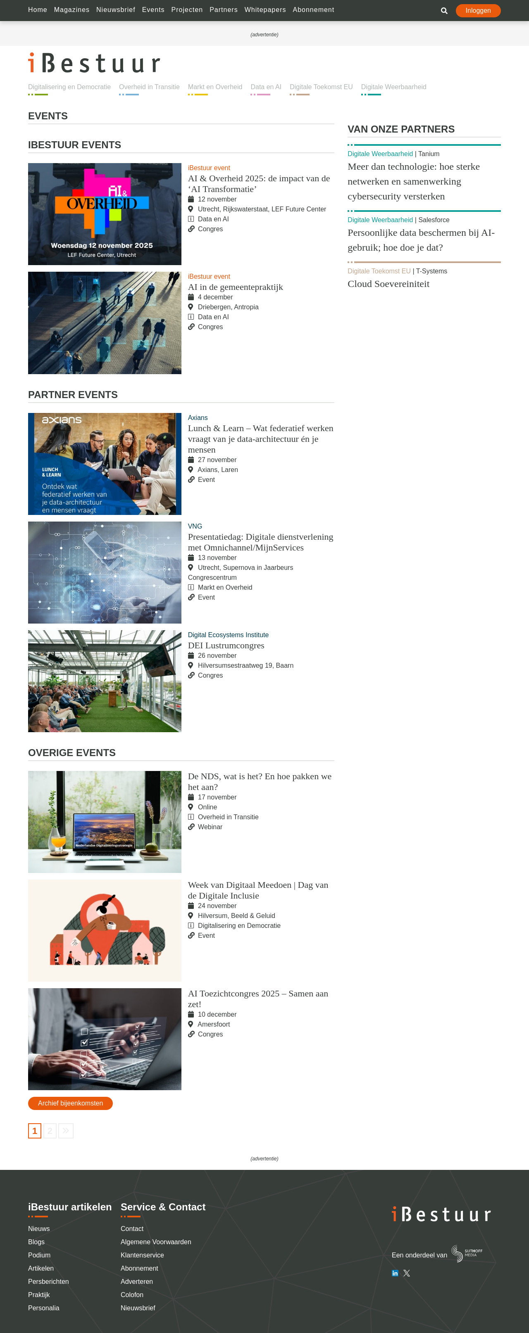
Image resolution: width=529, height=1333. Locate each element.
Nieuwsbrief (116, 9)
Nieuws (39, 1228)
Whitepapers (265, 9)
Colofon (132, 1294)
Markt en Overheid (215, 86)
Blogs (36, 1241)
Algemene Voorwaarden (156, 1241)
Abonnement (313, 9)
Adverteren (137, 1281)
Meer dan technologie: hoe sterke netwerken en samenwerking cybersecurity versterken (414, 181)
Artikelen (41, 1268)
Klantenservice (142, 1255)
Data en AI (265, 86)
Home (38, 9)
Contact (132, 1228)
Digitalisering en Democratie (69, 86)
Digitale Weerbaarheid (394, 86)
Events (153, 9)
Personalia (44, 1308)
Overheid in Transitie (149, 86)
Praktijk (39, 1294)
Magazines (72, 9)
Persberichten (48, 1281)
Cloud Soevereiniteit (388, 283)
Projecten (187, 9)
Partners (224, 9)
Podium (39, 1255)
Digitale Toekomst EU (321, 86)
